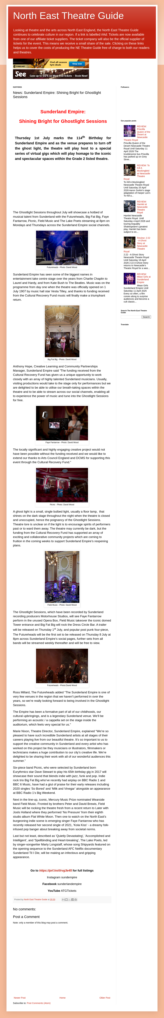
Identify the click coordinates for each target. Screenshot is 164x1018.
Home (62, 997)
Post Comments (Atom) (38, 1003)
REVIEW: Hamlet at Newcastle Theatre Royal (142, 207)
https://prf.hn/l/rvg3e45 (55, 870)
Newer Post (19, 997)
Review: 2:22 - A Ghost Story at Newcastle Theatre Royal (137, 245)
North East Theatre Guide (68, 15)
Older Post (105, 997)
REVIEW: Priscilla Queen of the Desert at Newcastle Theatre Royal (137, 133)
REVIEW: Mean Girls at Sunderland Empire (144, 278)
